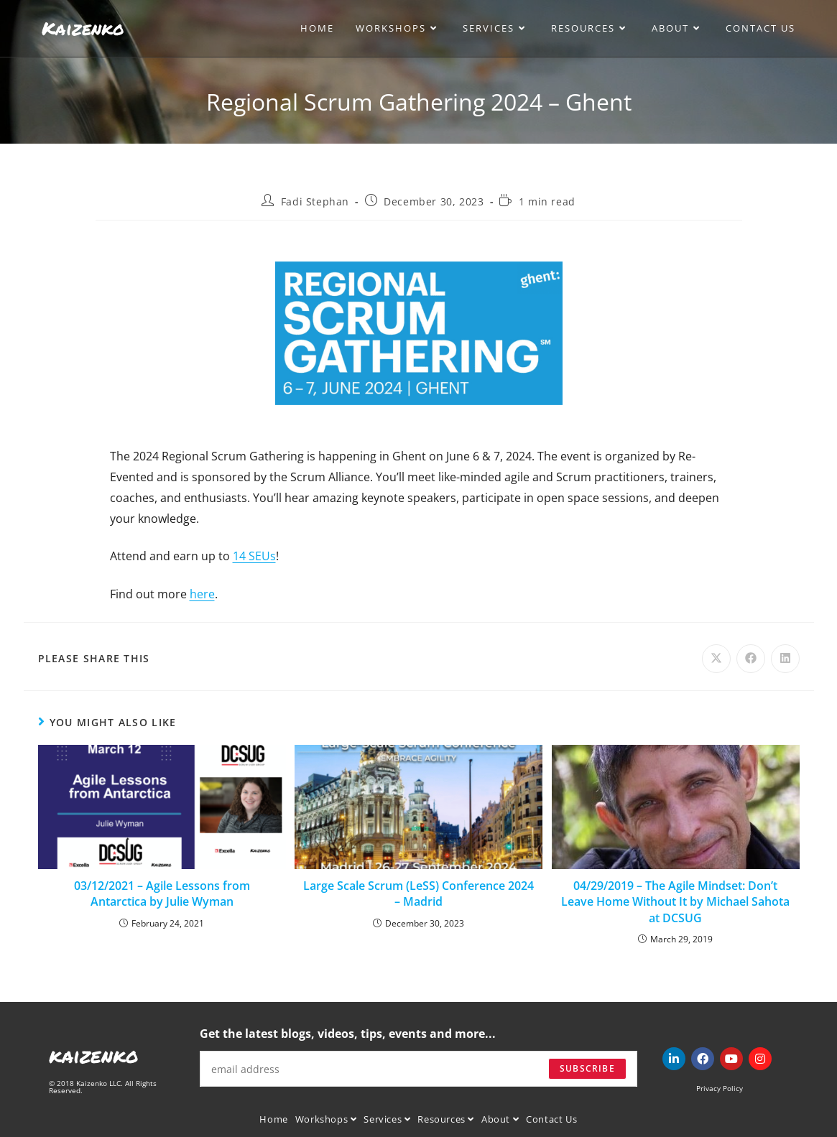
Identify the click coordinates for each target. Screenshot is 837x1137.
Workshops (326, 1119)
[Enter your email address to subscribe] (418, 1069)
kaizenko (94, 1055)
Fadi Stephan (315, 201)
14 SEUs (254, 556)
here (202, 594)
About (500, 1119)
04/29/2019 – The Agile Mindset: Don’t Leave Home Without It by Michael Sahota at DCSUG (675, 902)
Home (273, 1119)
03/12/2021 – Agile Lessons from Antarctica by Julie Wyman (162, 893)
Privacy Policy (719, 1088)
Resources (445, 1119)
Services (387, 1119)
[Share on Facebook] (750, 658)
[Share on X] (716, 658)
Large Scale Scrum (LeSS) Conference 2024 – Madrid (418, 893)
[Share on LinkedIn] (785, 658)
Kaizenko (83, 28)
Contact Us (551, 1119)
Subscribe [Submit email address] (587, 1068)
